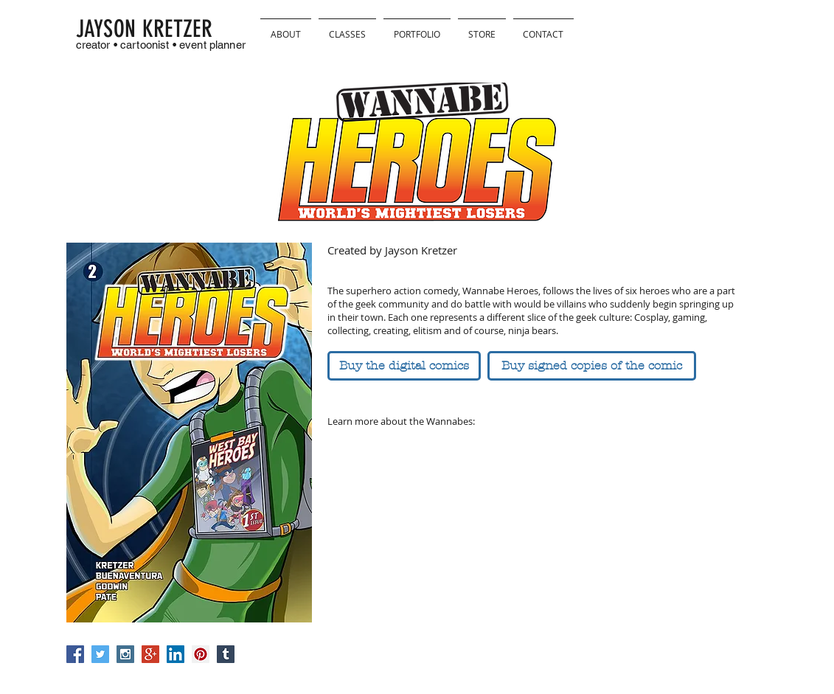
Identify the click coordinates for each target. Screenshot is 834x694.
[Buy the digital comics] (404, 366)
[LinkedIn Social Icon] (175, 654)
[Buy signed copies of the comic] (591, 366)
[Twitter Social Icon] (100, 654)
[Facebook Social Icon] (75, 654)
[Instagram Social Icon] (125, 654)
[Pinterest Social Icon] (200, 654)
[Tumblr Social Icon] (225, 654)
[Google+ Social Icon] (150, 654)
